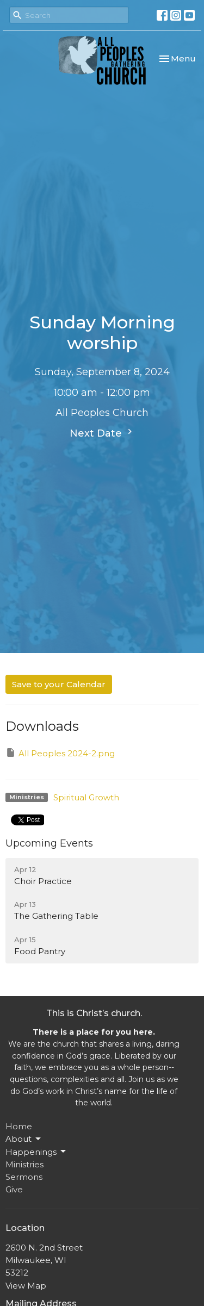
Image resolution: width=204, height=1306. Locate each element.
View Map (25, 1285)
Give (14, 1189)
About (23, 1139)
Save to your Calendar (59, 684)
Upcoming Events (49, 843)
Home (18, 1126)
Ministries (24, 1164)
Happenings (36, 1151)
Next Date (102, 432)
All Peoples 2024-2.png (60, 752)
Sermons (23, 1177)
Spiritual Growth (86, 797)
